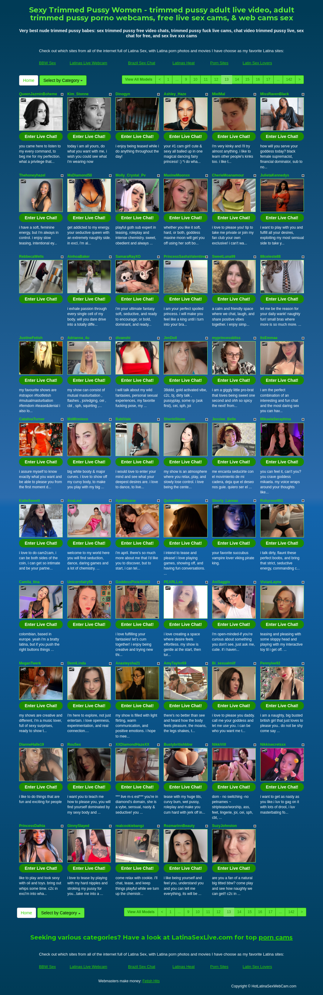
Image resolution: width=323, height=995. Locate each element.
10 (195, 79)
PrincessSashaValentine (184, 256)
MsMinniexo (77, 419)
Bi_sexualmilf (223, 663)
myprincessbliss (226, 338)
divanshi (122, 338)
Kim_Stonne (77, 94)
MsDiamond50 (79, 175)
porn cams (276, 937)
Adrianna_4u (78, 338)
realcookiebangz (129, 826)
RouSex (74, 744)
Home (28, 80)
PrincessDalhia (32, 826)
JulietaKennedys (274, 175)
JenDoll (170, 338)
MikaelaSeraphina (275, 419)
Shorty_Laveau (225, 501)
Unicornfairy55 (80, 582)
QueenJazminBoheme (38, 94)
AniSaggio (221, 582)
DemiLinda (76, 663)
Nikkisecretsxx (273, 744)
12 (216, 79)
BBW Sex (47, 63)
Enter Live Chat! (41, 136)
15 (247, 79)
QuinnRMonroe (177, 501)
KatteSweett (29, 501)
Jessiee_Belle (224, 419)
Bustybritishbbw (178, 744)
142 (289, 79)
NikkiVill (219, 744)
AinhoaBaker (78, 256)
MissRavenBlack (274, 94)
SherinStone (174, 419)
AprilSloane (125, 501)
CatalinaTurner (32, 419)
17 (268, 79)
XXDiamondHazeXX (132, 744)
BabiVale (123, 419)
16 (258, 79)
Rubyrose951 (271, 501)
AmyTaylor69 (175, 663)
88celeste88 (270, 256)
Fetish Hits (151, 981)
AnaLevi (74, 501)
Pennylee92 (270, 663)
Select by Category (63, 80)
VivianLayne (270, 582)
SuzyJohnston (224, 826)
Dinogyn (122, 94)
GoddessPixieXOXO (132, 582)
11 (206, 79)
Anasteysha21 (127, 663)
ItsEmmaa (269, 338)
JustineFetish (30, 338)
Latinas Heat (183, 63)
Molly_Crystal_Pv (130, 175)
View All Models (138, 79)
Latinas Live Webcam (88, 63)
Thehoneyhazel (32, 175)
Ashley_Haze (175, 94)
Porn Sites (219, 63)
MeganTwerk (30, 663)
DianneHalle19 (31, 744)
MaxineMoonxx (177, 175)
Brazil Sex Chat (141, 63)
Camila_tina (29, 582)
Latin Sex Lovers (257, 63)
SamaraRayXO (128, 256)
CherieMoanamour (228, 175)
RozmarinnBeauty (179, 826)
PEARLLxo (173, 582)
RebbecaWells (31, 256)
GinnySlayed (78, 826)
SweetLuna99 (223, 256)
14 (237, 79)
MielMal (218, 94)
